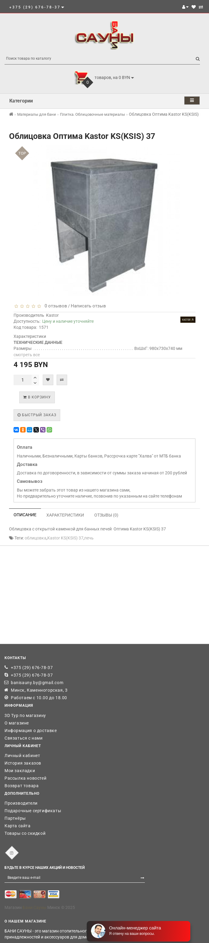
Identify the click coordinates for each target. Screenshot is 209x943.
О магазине (17, 723)
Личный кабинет (22, 755)
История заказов (23, 763)
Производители (21, 803)
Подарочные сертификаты (33, 810)
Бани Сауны (34, 907)
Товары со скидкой (25, 833)
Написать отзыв (88, 306)
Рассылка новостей (25, 778)
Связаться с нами (24, 738)
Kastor (52, 315)
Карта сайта (18, 825)
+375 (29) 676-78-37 (32, 667)
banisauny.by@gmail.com (37, 682)
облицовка (35, 538)
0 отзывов (54, 306)
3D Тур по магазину (25, 715)
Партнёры (15, 818)
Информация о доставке (31, 730)
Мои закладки (20, 770)
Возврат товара (22, 785)
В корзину (37, 397)
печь (89, 538)
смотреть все (27, 354)
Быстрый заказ (36, 415)
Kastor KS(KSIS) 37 (65, 538)
